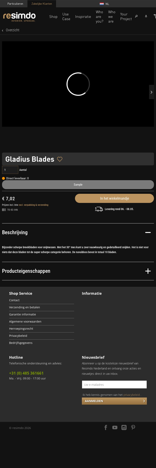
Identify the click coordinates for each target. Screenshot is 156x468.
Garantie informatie (22, 314)
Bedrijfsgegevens (20, 343)
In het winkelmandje (114, 198)
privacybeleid (132, 395)
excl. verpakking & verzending (33, 205)
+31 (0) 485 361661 (26, 373)
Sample (78, 184)
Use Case (66, 16)
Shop (53, 16)
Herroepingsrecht (21, 328)
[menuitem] (41, 300)
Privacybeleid (18, 336)
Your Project (126, 16)
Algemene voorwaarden (25, 321)
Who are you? (99, 16)
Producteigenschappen (76, 271)
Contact (14, 300)
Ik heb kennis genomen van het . (112, 395)
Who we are (111, 16)
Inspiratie (83, 16)
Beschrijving (76, 232)
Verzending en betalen (24, 307)
